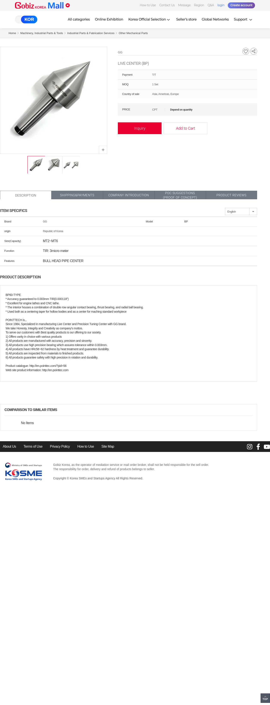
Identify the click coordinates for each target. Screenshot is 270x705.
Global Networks (215, 19)
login (220, 5)
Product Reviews (231, 195)
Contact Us (167, 5)
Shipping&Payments (77, 195)
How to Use (148, 5)
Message (184, 5)
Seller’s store (186, 19)
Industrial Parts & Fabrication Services (90, 33)
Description (25, 195)
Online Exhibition (109, 19)
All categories (79, 19)
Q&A (211, 5)
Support (243, 19)
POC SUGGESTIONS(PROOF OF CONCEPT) (180, 195)
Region (199, 5)
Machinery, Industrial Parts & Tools (41, 33)
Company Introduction (128, 195)
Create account (241, 5)
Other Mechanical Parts (133, 33)
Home (12, 33)
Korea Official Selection (149, 19)
